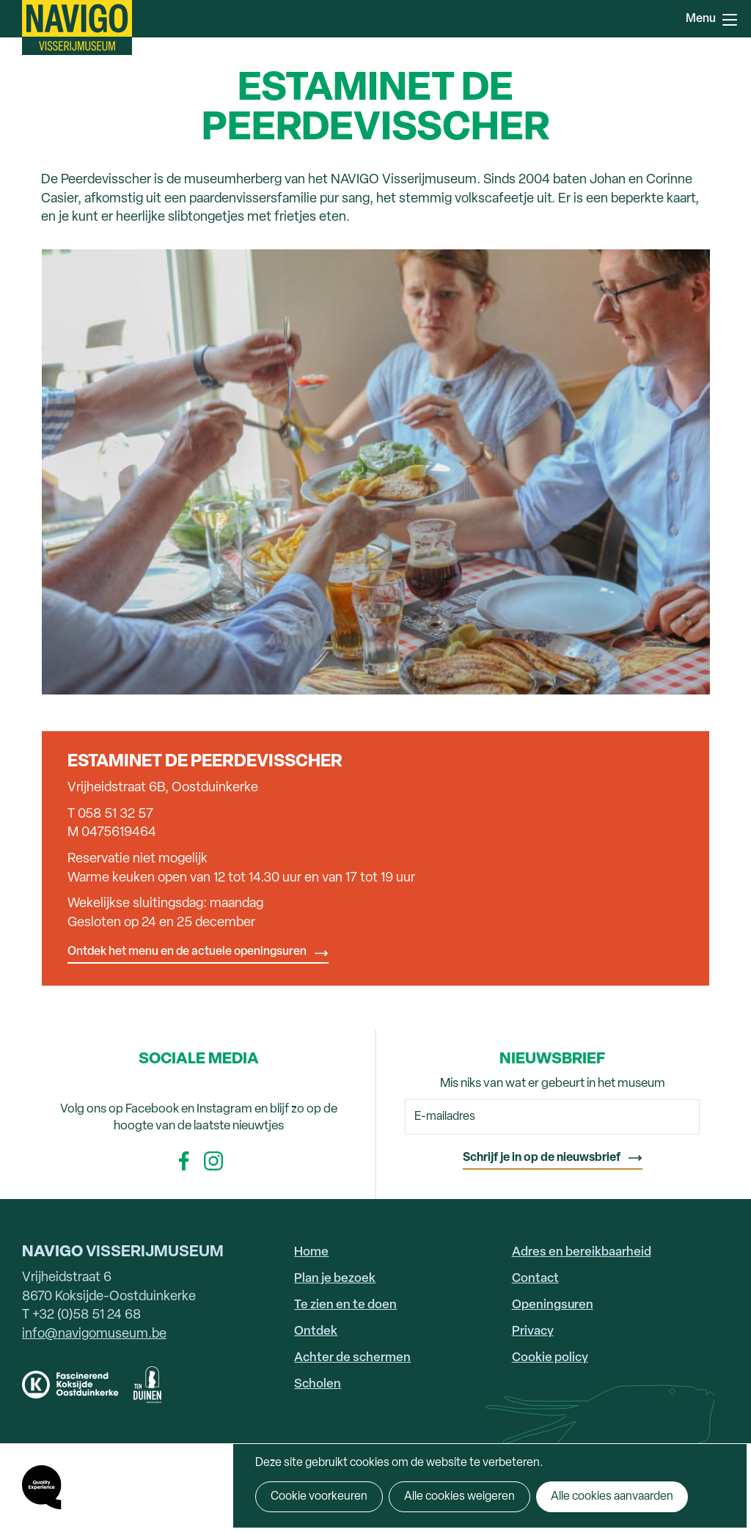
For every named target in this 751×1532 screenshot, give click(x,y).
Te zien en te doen (345, 1305)
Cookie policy (550, 1358)
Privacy (533, 1331)
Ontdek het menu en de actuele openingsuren (187, 952)
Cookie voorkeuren (319, 1497)
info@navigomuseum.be (94, 1334)
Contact (535, 1278)
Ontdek (315, 1331)
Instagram (213, 1161)
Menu (729, 20)
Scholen (317, 1384)
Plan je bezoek (335, 1278)
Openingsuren (552, 1305)
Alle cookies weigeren (459, 1497)
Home (311, 1252)
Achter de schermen (352, 1358)
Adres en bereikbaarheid (581, 1252)
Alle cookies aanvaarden (612, 1497)
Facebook (184, 1161)
